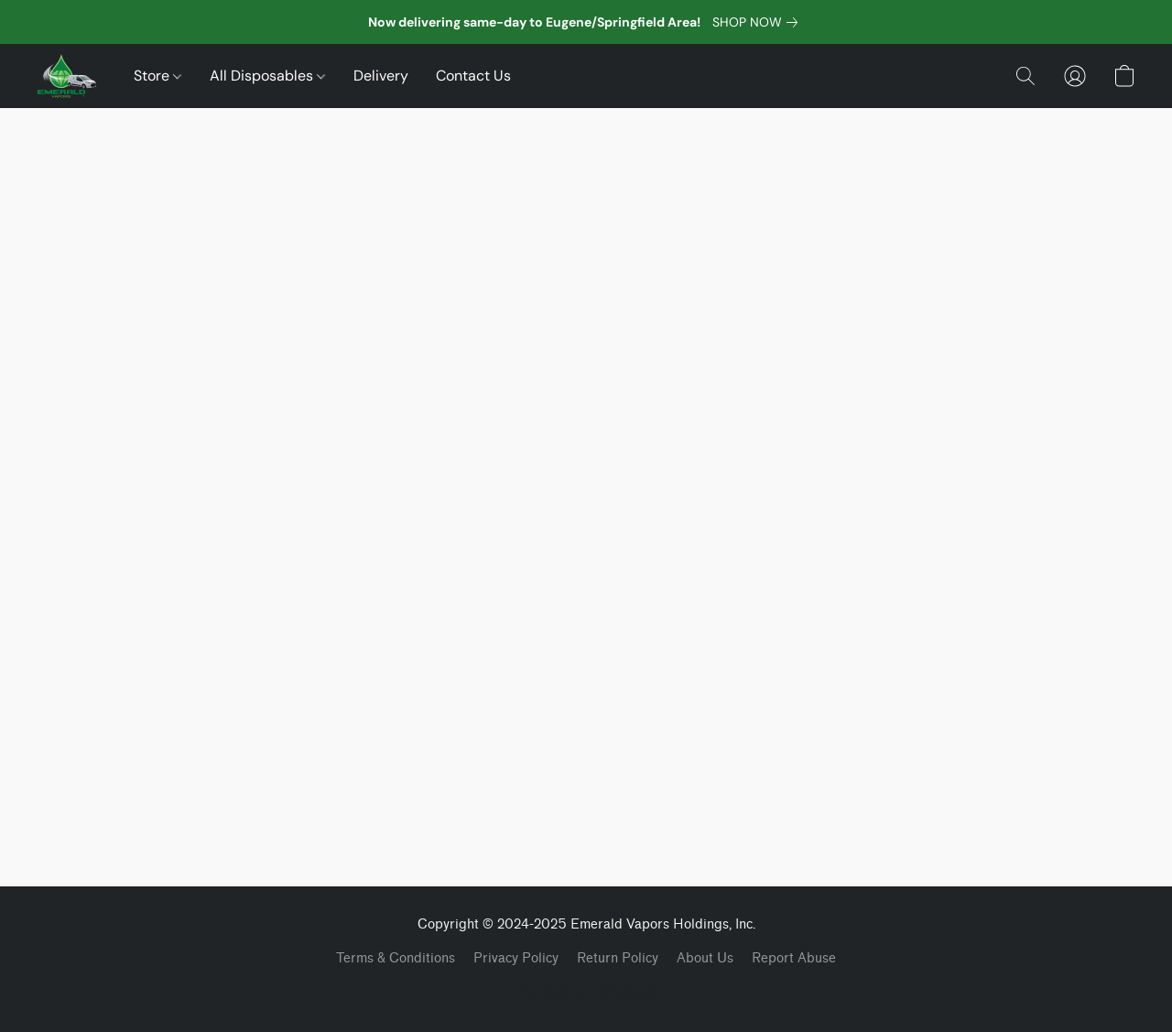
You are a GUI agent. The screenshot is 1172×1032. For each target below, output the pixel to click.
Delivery (380, 75)
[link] (758, 22)
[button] (67, 76)
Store (157, 75)
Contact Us (473, 75)
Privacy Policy (516, 958)
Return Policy (617, 958)
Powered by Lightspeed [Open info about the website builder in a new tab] (586, 991)
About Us (705, 958)
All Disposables (267, 75)
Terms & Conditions (395, 958)
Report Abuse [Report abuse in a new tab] (794, 958)
